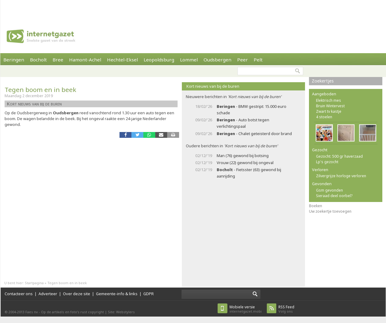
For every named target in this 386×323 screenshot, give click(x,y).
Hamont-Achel (85, 60)
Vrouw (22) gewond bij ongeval (245, 162)
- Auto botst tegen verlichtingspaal (243, 123)
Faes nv (31, 312)
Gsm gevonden (329, 190)
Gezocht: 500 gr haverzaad (339, 156)
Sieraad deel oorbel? (334, 195)
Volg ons (286, 309)
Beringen (13, 60)
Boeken (315, 205)
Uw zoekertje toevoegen (330, 211)
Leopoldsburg (159, 60)
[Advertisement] (86, 9)
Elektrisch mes (328, 100)
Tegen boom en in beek (40, 89)
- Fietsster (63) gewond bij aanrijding (249, 173)
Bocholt (38, 60)
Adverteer (48, 293)
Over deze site (76, 293)
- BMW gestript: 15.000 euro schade (251, 110)
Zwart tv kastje (328, 111)
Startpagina (34, 283)
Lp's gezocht (327, 161)
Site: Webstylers (121, 312)
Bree (58, 60)
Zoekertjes (323, 81)
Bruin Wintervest (330, 105)
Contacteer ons (19, 293)
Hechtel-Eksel (122, 60)
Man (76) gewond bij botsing (243, 155)
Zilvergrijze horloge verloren (341, 175)
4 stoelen (324, 116)
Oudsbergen (217, 60)
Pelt (258, 60)
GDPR (148, 293)
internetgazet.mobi (246, 309)
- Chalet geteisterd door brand (254, 133)
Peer (242, 60)
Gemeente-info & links (117, 293)
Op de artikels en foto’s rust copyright (72, 312)
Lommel (189, 60)
